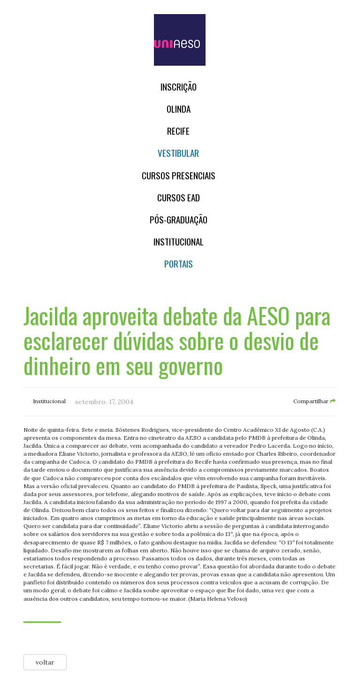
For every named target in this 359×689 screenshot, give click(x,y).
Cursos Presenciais (178, 175)
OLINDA (179, 108)
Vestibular (178, 152)
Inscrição (178, 86)
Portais (178, 263)
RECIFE (178, 130)
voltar (45, 662)
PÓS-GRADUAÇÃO (178, 219)
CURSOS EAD (178, 197)
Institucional (178, 241)
